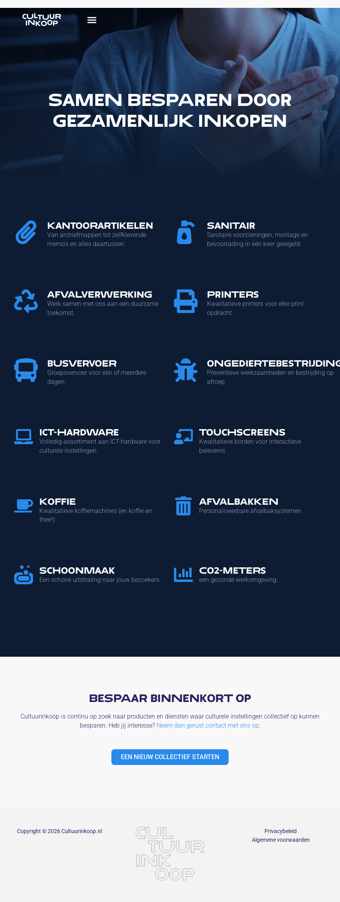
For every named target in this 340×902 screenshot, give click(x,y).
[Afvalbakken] (183, 505)
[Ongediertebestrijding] (186, 370)
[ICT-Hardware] (23, 436)
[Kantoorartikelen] (26, 232)
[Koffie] (23, 505)
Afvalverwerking (99, 294)
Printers (233, 294)
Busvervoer (81, 363)
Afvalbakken (239, 501)
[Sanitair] (186, 232)
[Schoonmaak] (23, 574)
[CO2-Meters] (183, 574)
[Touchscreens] (183, 436)
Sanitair (231, 225)
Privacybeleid (280, 831)
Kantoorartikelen (100, 225)
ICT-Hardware (79, 432)
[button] (92, 19)
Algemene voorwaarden (281, 840)
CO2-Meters (232, 570)
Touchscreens (242, 432)
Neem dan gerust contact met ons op (208, 725)
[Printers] (186, 301)
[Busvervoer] (26, 370)
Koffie (57, 501)
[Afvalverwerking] (26, 301)
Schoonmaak (77, 570)
